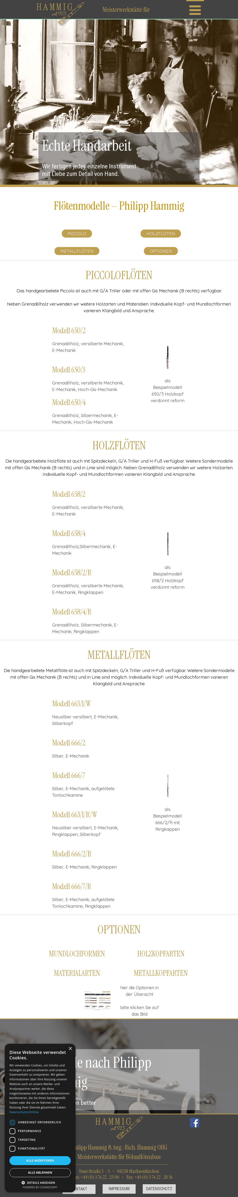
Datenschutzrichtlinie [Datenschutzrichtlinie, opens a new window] (24, 1112)
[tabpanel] (118, 205)
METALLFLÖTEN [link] (76, 251)
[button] (168, 357)
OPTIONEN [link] (161, 251)
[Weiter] (185, 357)
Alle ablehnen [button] (40, 1173)
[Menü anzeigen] (195, 9)
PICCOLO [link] (77, 233)
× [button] (70, 1049)
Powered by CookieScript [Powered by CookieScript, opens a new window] (40, 1187)
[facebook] (194, 1122)
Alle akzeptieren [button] (40, 1161)
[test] (79, 1189)
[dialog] (40, 1118)
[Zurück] (150, 357)
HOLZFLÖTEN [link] (160, 233)
